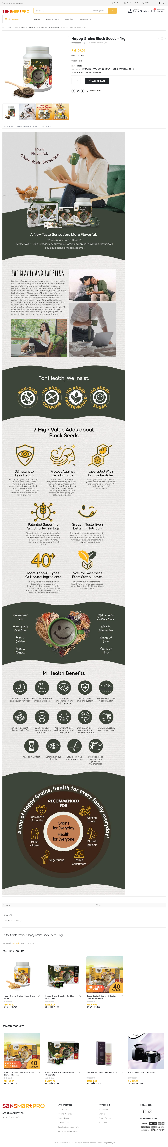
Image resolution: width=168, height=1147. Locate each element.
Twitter (78, 91)
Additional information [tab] (27, 126)
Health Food (110, 69)
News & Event (52, 19)
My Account (104, 1109)
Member (69, 19)
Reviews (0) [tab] (47, 126)
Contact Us (62, 1109)
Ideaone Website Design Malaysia (102, 1143)
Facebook (73, 91)
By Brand (86, 69)
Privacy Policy (63, 1118)
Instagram (149, 1111)
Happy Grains (98, 69)
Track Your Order (131, 3)
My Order (103, 1122)
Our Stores (116, 3)
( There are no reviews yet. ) (96, 43)
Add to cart (98, 81)
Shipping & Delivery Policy (68, 1127)
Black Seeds (82, 72)
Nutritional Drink (125, 69)
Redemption (85, 19)
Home (37, 19)
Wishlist (146, 3)
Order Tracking (105, 1118)
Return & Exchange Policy (68, 1131)
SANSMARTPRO (68, 1143)
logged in (17, 943)
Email (82, 91)
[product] (22, 974)
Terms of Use (63, 1122)
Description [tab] (7, 126)
